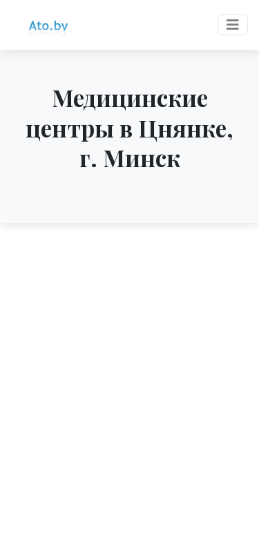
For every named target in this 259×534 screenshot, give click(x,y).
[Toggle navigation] (233, 25)
